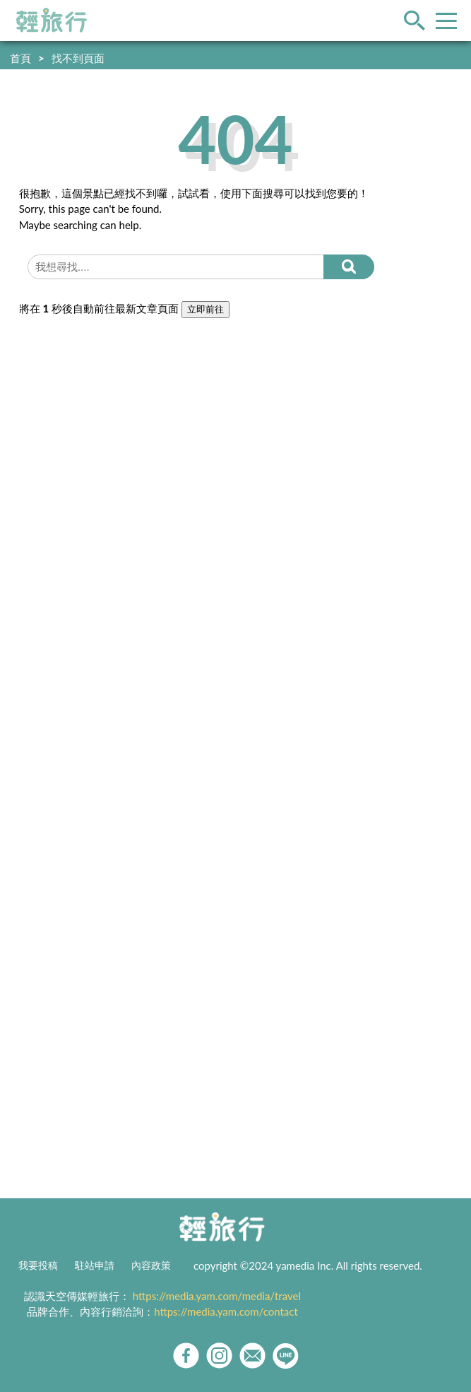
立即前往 (205, 309)
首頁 (20, 58)
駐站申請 (94, 1265)
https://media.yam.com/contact (226, 1311)
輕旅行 (51, 20)
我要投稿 (38, 1265)
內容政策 (151, 1265)
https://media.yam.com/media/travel (217, 1295)
